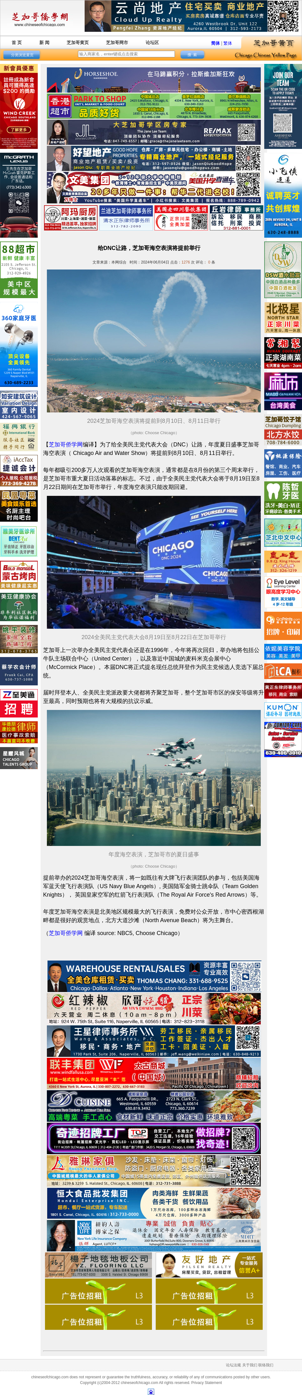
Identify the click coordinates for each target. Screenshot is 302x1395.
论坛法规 (233, 1365)
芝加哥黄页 (78, 42)
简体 (215, 43)
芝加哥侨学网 (66, 444)
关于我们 (249, 1365)
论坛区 (152, 42)
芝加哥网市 (117, 42)
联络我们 (265, 1365)
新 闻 (44, 42)
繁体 (227, 43)
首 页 (17, 42)
